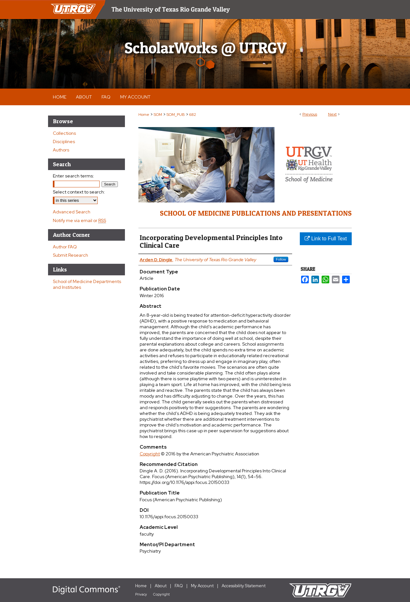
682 (192, 114)
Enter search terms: (73, 176)
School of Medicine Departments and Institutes (87, 284)
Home (143, 114)
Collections (64, 133)
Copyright (150, 454)
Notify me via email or (79, 220)
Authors (61, 150)
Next (332, 114)
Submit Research (70, 255)
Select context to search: (79, 192)
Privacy (141, 594)
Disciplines (64, 141)
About (161, 586)
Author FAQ (65, 247)
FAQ (179, 586)
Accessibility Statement (244, 586)
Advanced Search (71, 212)
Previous (309, 114)
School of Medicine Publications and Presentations (256, 213)
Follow (281, 259)
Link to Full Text (326, 238)
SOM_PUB (176, 114)
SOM (158, 114)
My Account (202, 586)
